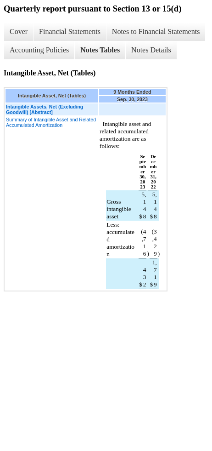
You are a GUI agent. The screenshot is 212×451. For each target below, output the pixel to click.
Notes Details (151, 50)
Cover (19, 31)
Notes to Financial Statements (156, 31)
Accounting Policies (39, 50)
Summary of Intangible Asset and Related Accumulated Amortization (51, 122)
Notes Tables (100, 50)
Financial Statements (69, 31)
